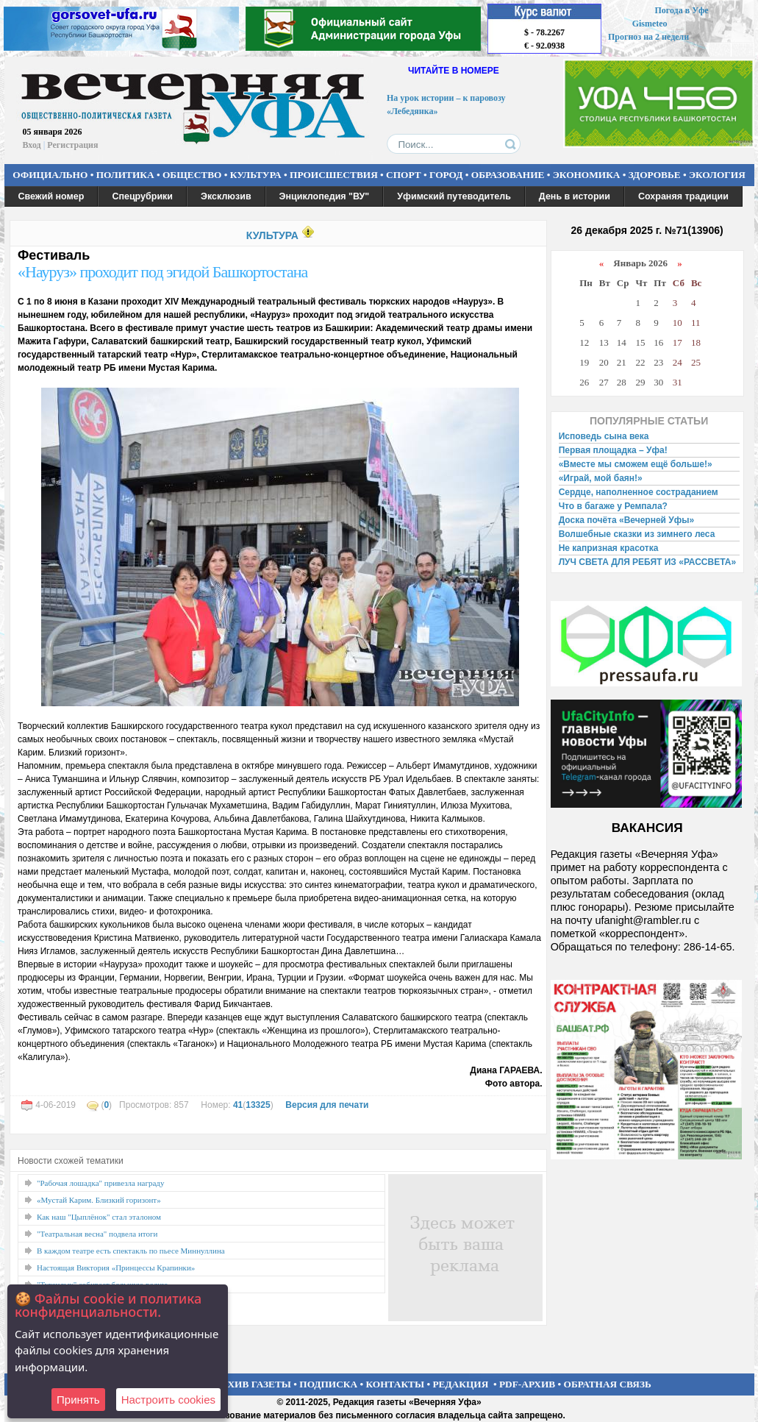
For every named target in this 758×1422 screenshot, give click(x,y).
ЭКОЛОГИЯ (717, 174)
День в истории (574, 196)
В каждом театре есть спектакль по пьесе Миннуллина (131, 1250)
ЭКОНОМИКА (587, 174)
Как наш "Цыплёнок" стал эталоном (99, 1216)
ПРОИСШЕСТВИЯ (334, 174)
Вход (32, 145)
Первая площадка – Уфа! (613, 450)
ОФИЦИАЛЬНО (49, 174)
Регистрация (72, 145)
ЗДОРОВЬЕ (655, 174)
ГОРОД (445, 174)
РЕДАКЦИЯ (460, 1384)
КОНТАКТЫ (395, 1384)
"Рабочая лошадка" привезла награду (100, 1183)
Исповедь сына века (604, 436)
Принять (78, 1399)
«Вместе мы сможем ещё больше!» (635, 464)
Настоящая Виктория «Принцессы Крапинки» (116, 1267)
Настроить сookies (168, 1399)
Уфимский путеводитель (454, 196)
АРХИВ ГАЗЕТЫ (253, 1384)
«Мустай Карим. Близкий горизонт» (99, 1199)
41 (238, 1105)
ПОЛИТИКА (125, 174)
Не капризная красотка (609, 548)
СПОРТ (403, 174)
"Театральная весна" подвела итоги (97, 1233)
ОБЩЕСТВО (191, 174)
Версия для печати (326, 1105)
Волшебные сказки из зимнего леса (637, 534)
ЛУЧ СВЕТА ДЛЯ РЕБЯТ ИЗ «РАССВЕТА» (648, 562)
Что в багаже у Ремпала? (613, 506)
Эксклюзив (226, 196)
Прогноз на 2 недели (648, 37)
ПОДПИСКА (328, 1384)
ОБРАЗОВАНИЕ (508, 174)
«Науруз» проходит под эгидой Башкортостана (162, 272)
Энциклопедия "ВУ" (324, 196)
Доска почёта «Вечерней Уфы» (627, 520)
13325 (258, 1105)
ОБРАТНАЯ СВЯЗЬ (607, 1384)
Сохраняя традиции (683, 196)
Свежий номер (51, 196)
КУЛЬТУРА (256, 174)
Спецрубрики (142, 196)
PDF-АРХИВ (527, 1384)
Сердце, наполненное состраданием (638, 492)
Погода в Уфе (681, 10)
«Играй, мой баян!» (601, 478)
